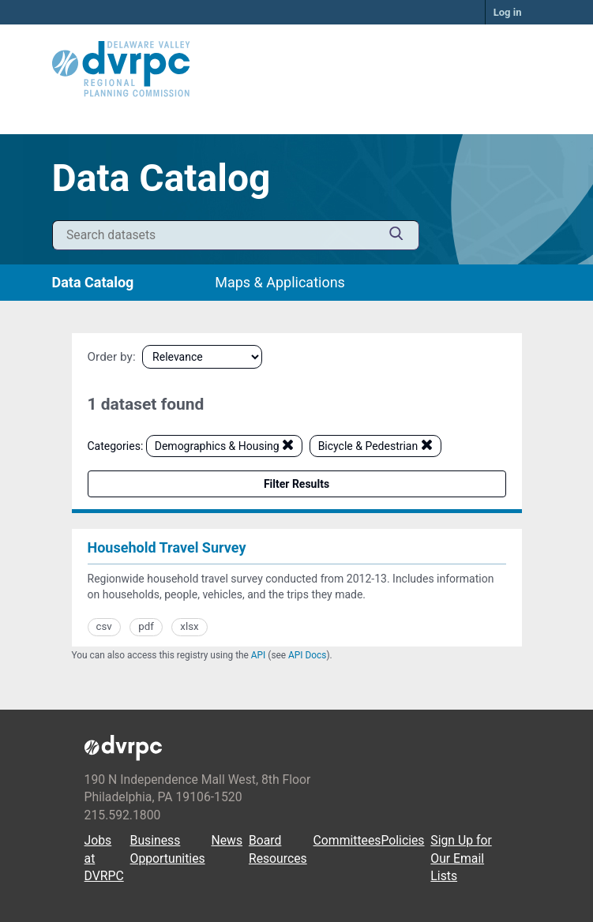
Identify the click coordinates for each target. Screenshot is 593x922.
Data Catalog (93, 282)
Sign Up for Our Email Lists (460, 858)
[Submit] (396, 235)
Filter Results (296, 484)
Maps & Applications (280, 282)
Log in (508, 12)
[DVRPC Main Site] (297, 69)
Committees (347, 840)
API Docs (307, 655)
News (227, 840)
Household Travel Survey (167, 547)
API (258, 655)
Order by (110, 357)
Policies (402, 840)
